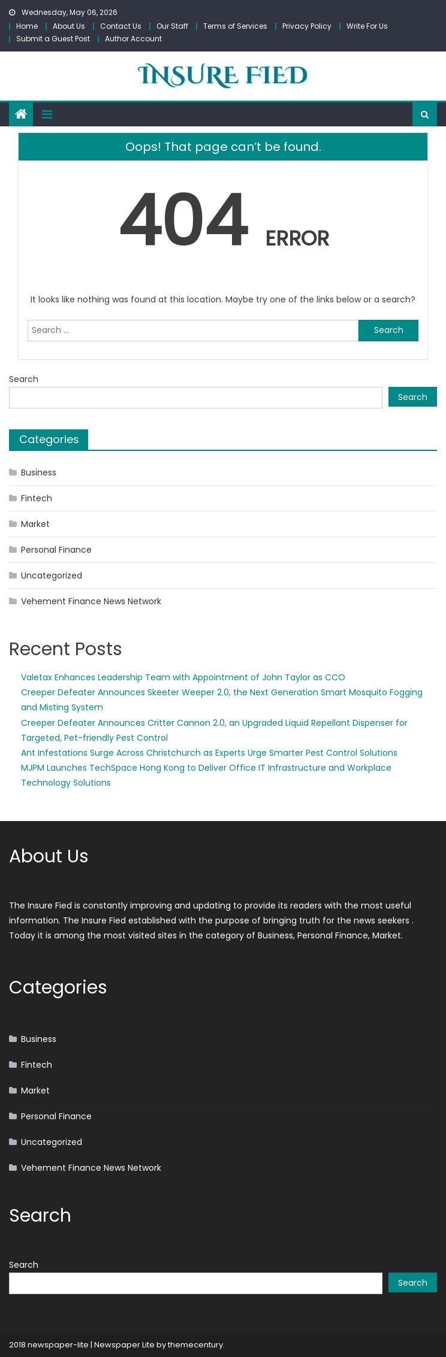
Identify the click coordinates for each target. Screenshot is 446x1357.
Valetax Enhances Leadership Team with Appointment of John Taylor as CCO (183, 677)
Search (23, 379)
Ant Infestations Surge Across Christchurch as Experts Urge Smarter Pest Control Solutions (209, 753)
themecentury (195, 1344)
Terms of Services (235, 26)
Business (38, 472)
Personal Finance (56, 550)
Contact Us (120, 26)
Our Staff (172, 26)
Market (35, 524)
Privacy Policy (307, 26)
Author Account (133, 39)
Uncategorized (51, 575)
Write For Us (367, 26)
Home (27, 26)
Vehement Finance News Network (91, 601)
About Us (69, 26)
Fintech (36, 498)
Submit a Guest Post (53, 39)
